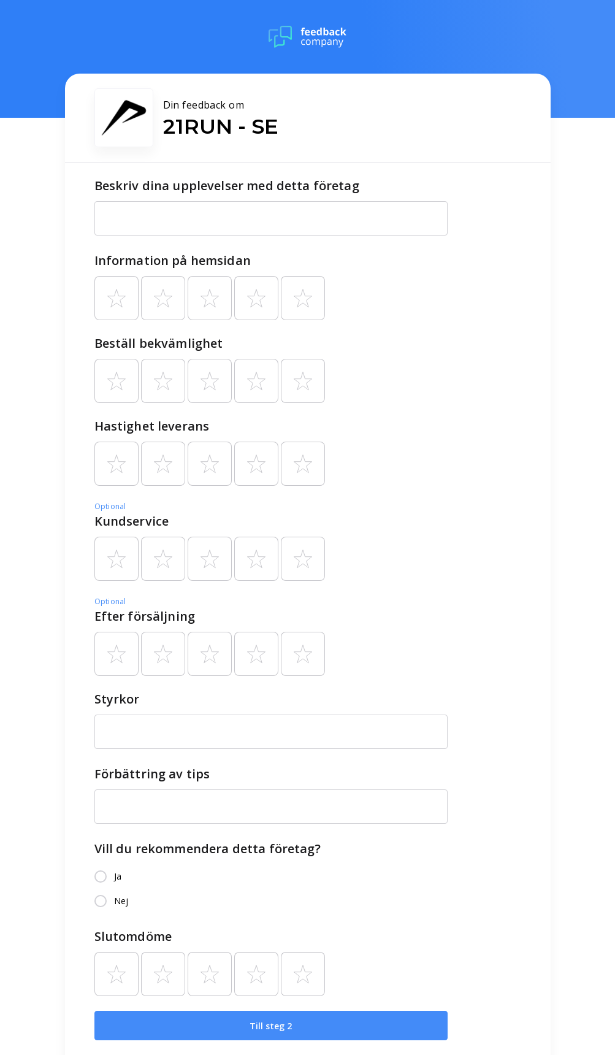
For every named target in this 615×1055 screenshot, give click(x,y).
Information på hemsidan (172, 260)
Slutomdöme (133, 936)
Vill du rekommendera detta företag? (207, 848)
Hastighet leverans (152, 426)
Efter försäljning (145, 616)
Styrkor (117, 699)
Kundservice (131, 521)
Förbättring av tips (152, 773)
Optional (110, 506)
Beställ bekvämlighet (158, 343)
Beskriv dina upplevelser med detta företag (226, 185)
